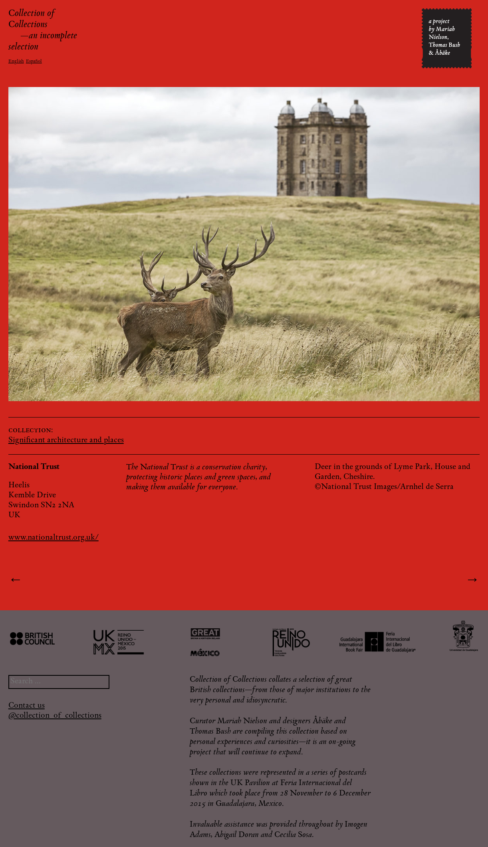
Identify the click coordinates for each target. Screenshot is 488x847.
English (16, 61)
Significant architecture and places (66, 440)
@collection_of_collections (54, 716)
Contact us (26, 706)
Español (34, 61)
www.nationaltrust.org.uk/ (53, 538)
